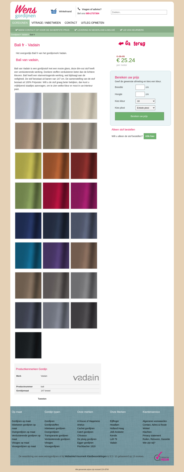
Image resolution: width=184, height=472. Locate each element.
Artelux (81, 424)
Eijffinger (114, 421)
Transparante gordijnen (56, 435)
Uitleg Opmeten (92, 22)
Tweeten (42, 398)
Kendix (113, 435)
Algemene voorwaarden (155, 421)
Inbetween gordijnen (55, 428)
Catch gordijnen (85, 432)
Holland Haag (117, 428)
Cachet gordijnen (86, 428)
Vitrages (49, 442)
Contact (71, 22)
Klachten (147, 432)
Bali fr (32, 35)
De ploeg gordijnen (87, 439)
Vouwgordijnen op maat (24, 446)
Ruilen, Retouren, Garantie (156, 439)
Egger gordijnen (85, 442)
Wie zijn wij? (149, 442)
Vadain (25, 35)
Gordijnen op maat (21, 421)
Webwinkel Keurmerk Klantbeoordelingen (86, 456)
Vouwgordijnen (52, 446)
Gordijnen (20, 22)
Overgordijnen (52, 432)
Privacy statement (152, 435)
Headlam (114, 424)
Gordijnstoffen (52, 424)
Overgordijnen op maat (23, 432)
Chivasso (82, 435)
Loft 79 (113, 439)
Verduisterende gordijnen (57, 439)
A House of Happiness (88, 421)
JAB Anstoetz (117, 432)
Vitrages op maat (20, 442)
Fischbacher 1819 (86, 446)
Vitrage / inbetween (46, 22)
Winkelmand (61, 11)
